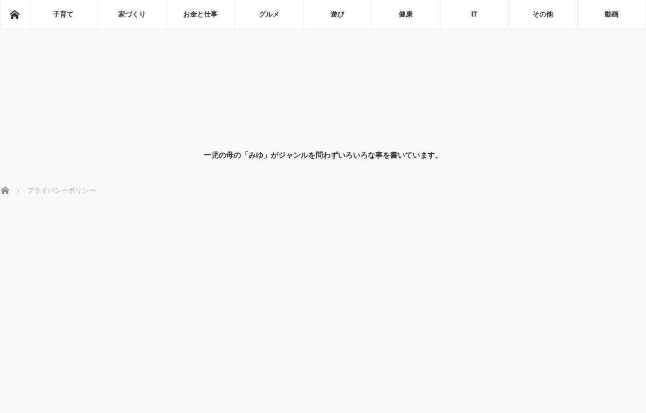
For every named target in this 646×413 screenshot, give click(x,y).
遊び (337, 14)
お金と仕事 (200, 14)
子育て (63, 14)
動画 (611, 14)
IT (475, 14)
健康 (405, 14)
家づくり (132, 14)
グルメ (269, 14)
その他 (542, 14)
